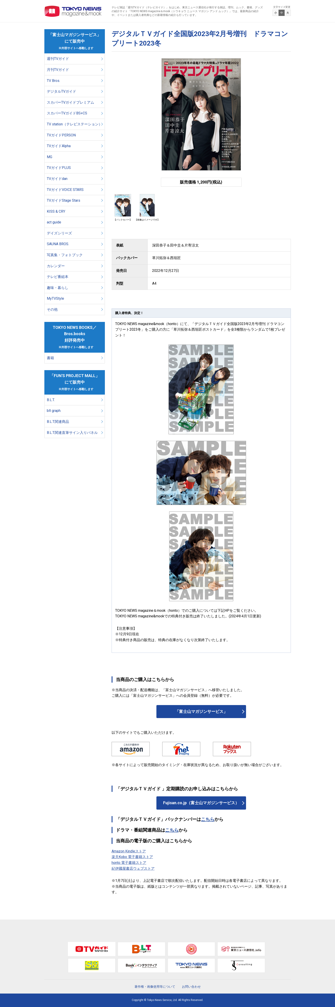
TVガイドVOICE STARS (65, 190)
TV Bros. (53, 81)
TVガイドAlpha (59, 146)
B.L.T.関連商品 (58, 421)
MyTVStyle (55, 298)
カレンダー (56, 266)
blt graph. (54, 410)
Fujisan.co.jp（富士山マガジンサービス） (201, 802)
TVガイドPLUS (59, 168)
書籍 (50, 358)
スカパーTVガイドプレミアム (70, 102)
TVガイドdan (57, 179)
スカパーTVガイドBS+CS (67, 113)
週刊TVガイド (58, 59)
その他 (52, 309)
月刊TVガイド (58, 70)
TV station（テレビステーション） (74, 124)
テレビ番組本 (57, 277)
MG (49, 157)
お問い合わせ (191, 986)
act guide (54, 222)
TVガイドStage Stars (63, 200)
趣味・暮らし (57, 288)
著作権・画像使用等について (154, 986)
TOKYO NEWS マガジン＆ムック (73, 11)
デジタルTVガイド (61, 91)
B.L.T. (51, 400)
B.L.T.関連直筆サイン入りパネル (72, 432)
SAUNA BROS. (58, 244)
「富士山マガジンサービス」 (201, 711)
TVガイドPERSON (61, 135)
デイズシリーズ (59, 233)
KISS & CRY (56, 211)
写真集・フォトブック (65, 255)
